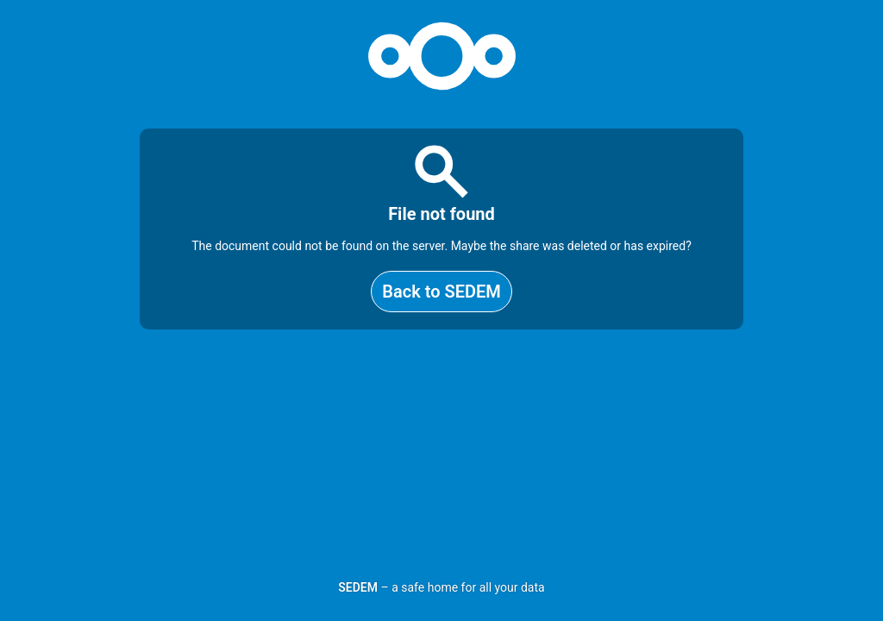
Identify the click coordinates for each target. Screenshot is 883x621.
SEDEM (358, 587)
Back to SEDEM (441, 291)
